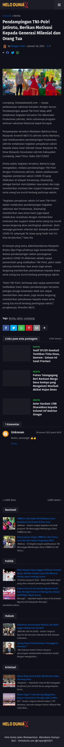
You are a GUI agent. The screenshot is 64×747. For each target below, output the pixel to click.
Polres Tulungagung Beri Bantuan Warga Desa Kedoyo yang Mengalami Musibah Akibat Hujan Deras (45, 382)
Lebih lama (54, 500)
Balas (14, 443)
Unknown (17, 432)
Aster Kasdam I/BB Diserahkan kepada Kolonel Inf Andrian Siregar (45, 409)
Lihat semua (55, 338)
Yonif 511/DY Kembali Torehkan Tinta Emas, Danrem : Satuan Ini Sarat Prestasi (46, 356)
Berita (17, 16)
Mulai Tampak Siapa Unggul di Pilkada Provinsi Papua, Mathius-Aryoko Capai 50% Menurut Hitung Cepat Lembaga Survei (39, 573)
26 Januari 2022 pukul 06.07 (48, 432)
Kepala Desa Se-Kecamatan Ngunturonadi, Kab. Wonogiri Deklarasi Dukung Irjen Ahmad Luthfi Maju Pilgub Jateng (38, 591)
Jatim (20, 318)
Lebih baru (10, 500)
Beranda (7, 16)
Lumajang (29, 318)
